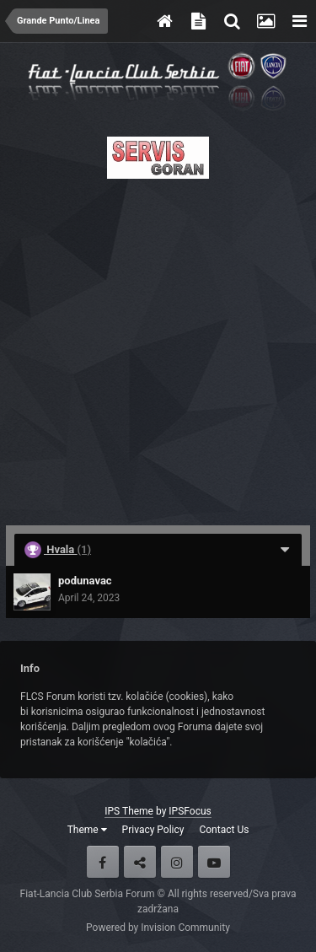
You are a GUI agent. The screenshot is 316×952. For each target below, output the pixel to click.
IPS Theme (128, 811)
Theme (87, 830)
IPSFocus (190, 811)
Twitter (140, 862)
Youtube (214, 862)
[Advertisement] (158, 347)
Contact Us (224, 830)
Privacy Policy (153, 830)
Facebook (103, 862)
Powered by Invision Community (158, 927)
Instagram (177, 862)
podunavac (85, 580)
